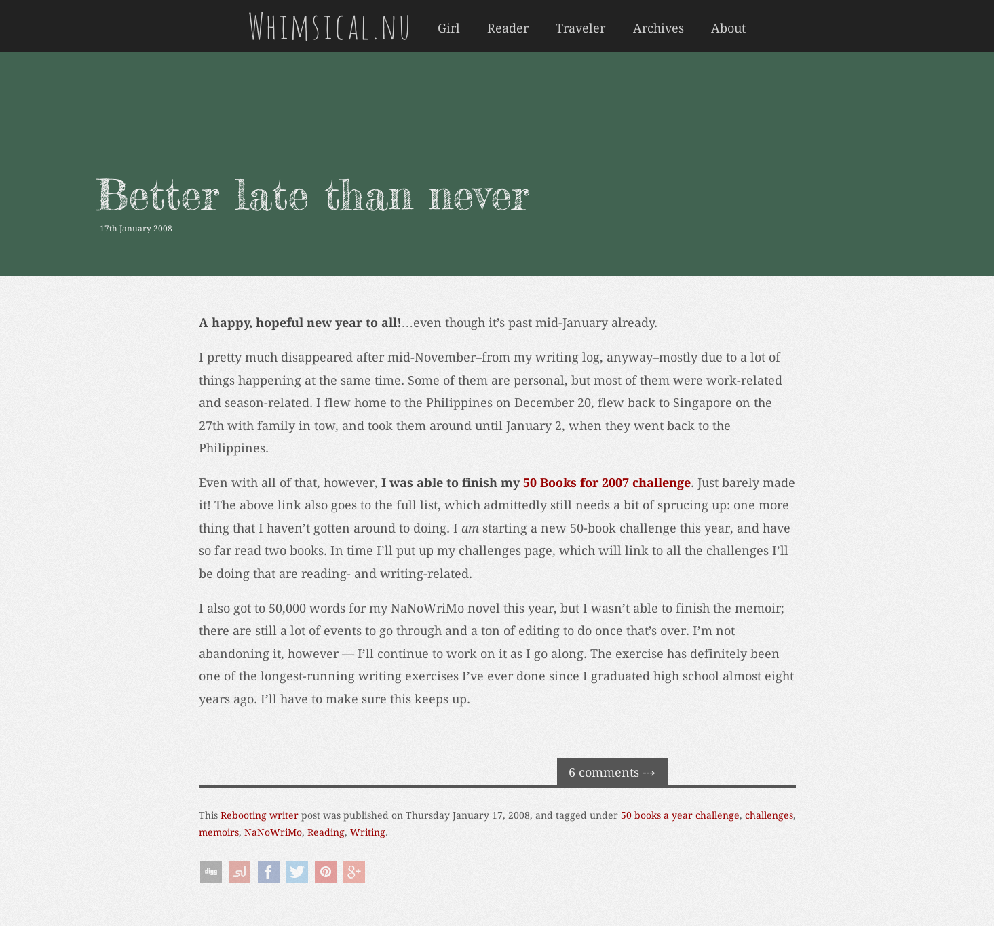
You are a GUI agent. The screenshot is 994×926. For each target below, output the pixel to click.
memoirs (219, 832)
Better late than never (312, 194)
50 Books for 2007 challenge (607, 483)
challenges (769, 815)
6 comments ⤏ (612, 772)
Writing (367, 832)
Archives (658, 28)
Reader (508, 28)
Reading (326, 832)
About (728, 28)
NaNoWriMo (273, 832)
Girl (449, 28)
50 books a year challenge (680, 815)
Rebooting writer (260, 815)
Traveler (580, 28)
